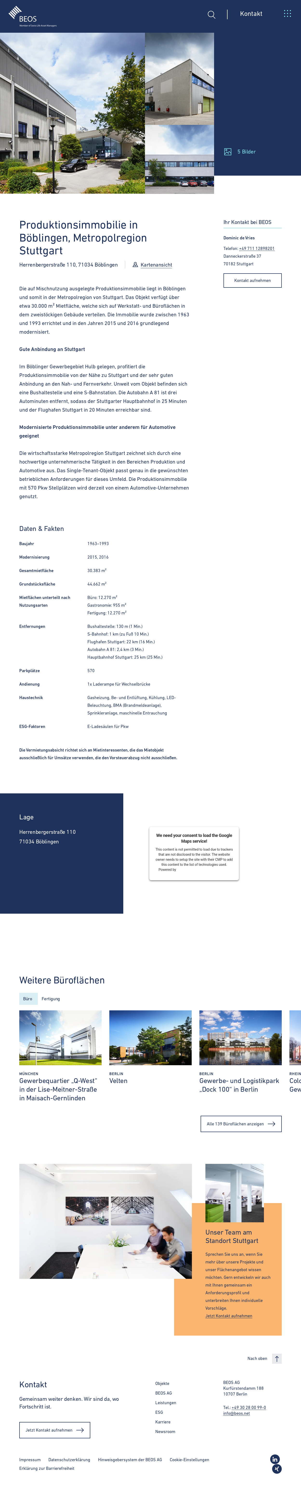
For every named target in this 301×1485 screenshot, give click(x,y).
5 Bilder (246, 151)
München (29, 1075)
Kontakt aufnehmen (252, 280)
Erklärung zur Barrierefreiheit (46, 1469)
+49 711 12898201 (257, 248)
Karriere (162, 1423)
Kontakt (251, 13)
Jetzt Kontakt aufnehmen (228, 1317)
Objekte (162, 1384)
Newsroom (165, 1432)
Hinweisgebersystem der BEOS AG (130, 1461)
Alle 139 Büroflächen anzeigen (241, 1125)
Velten (118, 1082)
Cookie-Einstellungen (189, 1461)
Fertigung (54, 999)
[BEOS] (28, 12)
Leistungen (165, 1404)
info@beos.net (236, 1414)
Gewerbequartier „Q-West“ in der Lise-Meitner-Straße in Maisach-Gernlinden (58, 1090)
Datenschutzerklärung (69, 1461)
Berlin (116, 1075)
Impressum (30, 1461)
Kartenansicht (157, 264)
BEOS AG (163, 1394)
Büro (28, 999)
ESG (159, 1413)
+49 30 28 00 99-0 (249, 1408)
